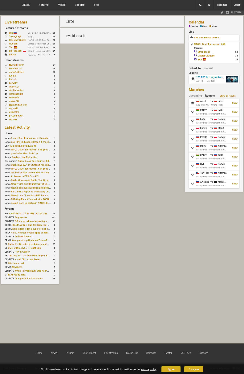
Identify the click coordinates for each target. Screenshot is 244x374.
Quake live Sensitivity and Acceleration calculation (34, 244)
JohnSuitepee (16, 72)
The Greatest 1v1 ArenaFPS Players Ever (29, 255)
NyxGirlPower (16, 65)
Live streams (16, 22)
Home (8, 133)
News (54, 353)
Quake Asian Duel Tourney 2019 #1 (36, 161)
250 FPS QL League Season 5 (210, 77)
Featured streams (16, 28)
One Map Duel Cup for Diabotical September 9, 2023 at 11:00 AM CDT (49, 225)
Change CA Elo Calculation (29, 278)
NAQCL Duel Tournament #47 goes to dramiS (35, 168)
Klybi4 (12, 75)
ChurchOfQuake (17, 40)
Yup (13, 47)
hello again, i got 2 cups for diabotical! (32, 229)
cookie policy (149, 369)
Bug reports (21, 217)
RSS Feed (186, 353)
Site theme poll (16, 263)
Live (191, 31)
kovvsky (13, 83)
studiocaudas (16, 90)
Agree (171, 369)
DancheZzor (15, 68)
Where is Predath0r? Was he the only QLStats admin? (43, 271)
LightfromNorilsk (18, 104)
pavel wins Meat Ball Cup (24, 153)
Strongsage (15, 36)
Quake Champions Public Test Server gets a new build (39, 180)
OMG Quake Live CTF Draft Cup (24, 248)
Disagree (194, 369)
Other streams (14, 60)
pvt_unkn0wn (16, 115)
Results (210, 95)
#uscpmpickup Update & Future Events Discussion (39, 240)
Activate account (23, 236)
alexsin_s (14, 86)
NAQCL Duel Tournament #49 (209, 44)
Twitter (168, 353)
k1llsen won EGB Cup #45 (25, 176)
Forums (9, 208)
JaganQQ (14, 101)
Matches (196, 89)
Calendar (196, 22)
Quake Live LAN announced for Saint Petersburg (36, 172)
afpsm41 (13, 108)
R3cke (12, 54)
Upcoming (195, 95)
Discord (203, 353)
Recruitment (89, 353)
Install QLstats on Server (27, 259)
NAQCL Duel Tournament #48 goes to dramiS (35, 149)
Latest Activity (17, 127)
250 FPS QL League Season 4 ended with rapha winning (40, 142)
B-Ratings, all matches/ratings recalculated (37, 221)
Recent (208, 68)
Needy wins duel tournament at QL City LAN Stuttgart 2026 (42, 184)
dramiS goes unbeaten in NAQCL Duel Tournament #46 (40, 203)
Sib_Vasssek (17, 51)
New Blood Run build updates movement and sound (38, 188)
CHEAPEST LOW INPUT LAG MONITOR (29, 213)
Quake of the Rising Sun (25, 157)
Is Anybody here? (17, 274)
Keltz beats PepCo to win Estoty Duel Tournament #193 (40, 191)
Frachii (12, 79)
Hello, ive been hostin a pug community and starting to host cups (45, 232)
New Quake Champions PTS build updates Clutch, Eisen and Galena (47, 195)
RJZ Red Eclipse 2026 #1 (23, 146)
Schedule (195, 68)
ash (13, 33)
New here (17, 267)
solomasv (14, 97)
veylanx (13, 119)
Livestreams (111, 353)
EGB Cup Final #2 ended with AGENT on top (34, 199)
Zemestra (14, 112)
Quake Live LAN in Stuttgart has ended (31, 165)
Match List (132, 353)
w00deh (13, 43)
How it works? (22, 251)
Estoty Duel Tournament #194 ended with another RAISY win (43, 138)
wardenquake (16, 94)
